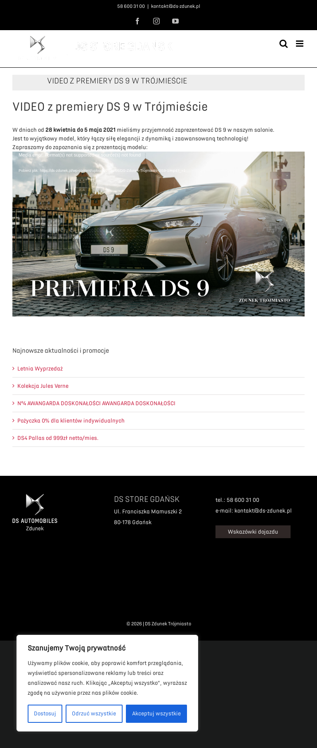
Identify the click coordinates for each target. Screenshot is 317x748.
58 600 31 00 (131, 6)
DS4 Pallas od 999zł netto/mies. (58, 438)
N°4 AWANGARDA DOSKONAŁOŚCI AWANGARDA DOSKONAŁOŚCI (96, 403)
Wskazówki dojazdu (253, 532)
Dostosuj (45, 713)
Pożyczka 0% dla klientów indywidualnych (71, 421)
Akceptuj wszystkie (156, 713)
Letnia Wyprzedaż (40, 369)
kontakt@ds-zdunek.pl (175, 6)
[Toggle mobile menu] (300, 43)
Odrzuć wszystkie (94, 713)
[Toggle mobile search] (283, 43)
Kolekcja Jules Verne (43, 386)
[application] (158, 234)
